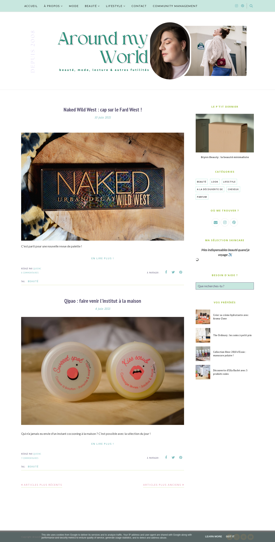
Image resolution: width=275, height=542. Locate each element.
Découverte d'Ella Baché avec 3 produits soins (230, 372)
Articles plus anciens (162, 484)
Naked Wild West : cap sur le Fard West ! (103, 109)
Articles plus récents (43, 484)
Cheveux (233, 189)
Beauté (33, 281)
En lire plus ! (102, 258)
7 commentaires (29, 458)
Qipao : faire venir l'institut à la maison (102, 300)
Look (214, 181)
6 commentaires (30, 272)
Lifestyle (229, 181)
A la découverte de (210, 189)
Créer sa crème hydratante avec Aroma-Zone (230, 316)
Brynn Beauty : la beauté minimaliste (225, 157)
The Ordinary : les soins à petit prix (232, 335)
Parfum (202, 196)
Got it (230, 536)
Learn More (213, 536)
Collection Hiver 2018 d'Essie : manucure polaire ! (229, 353)
